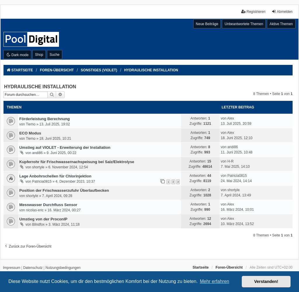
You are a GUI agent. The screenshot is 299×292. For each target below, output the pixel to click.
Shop (39, 55)
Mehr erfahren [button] (214, 281)
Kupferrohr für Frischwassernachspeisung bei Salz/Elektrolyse (76, 162)
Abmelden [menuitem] (282, 11)
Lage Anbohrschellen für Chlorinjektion (55, 176)
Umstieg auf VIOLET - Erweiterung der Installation (64, 147)
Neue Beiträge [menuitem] (207, 24)
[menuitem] (11, 268)
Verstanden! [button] (266, 281)
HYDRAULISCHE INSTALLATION (40, 86)
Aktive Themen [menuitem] (281, 24)
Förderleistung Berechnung (44, 119)
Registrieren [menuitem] (253, 11)
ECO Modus (30, 133)
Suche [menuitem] (55, 55)
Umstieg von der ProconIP (43, 219)
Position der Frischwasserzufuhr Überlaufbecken (64, 190)
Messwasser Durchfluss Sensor (48, 205)
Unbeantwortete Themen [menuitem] (244, 24)
